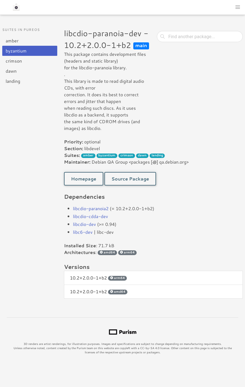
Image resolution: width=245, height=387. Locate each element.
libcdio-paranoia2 (91, 208)
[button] (237, 7)
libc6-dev (83, 232)
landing (13, 81)
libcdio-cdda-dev (90, 216)
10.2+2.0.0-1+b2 (98, 277)
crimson (14, 61)
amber (12, 40)
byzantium (16, 50)
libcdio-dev (84, 224)
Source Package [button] (130, 178)
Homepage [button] (83, 178)
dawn (11, 71)
